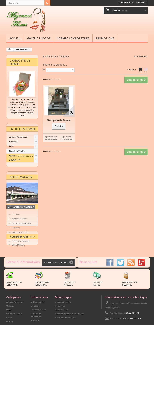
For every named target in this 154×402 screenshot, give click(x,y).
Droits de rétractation (20, 277)
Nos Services (18, 296)
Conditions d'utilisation (21, 259)
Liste (146, 70)
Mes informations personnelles (69, 375)
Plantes (12, 161)
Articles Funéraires (18, 138)
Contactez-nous (126, 2)
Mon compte (63, 358)
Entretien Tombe (17, 152)
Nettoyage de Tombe (59, 120)
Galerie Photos (38, 38)
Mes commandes (63, 363)
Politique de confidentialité (23, 273)
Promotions (105, 38)
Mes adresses (61, 371)
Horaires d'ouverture (72, 38)
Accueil (15, 38)
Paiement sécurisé (19, 268)
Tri (44, 69)
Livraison (15, 250)
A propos (15, 264)
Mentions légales (19, 255)
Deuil (11, 147)
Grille (140, 70)
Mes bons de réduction (65, 379)
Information (19, 244)
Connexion (141, 2)
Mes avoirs (60, 367)
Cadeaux (13, 142)
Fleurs (12, 156)
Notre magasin (20, 199)
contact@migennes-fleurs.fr (129, 380)
